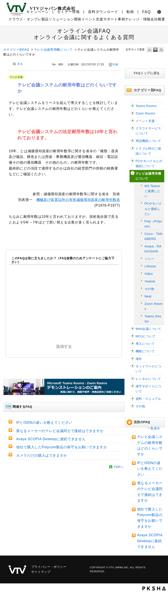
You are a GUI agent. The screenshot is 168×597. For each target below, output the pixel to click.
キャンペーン (37, 12)
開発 (77, 19)
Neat (148, 296)
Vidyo (149, 273)
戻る (20, 63)
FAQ (146, 12)
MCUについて (146, 336)
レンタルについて (148, 379)
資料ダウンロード (103, 12)
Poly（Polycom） (154, 224)
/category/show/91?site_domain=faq (133, 351)
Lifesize (150, 266)
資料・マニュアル (148, 398)
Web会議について (148, 329)
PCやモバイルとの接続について (149, 163)
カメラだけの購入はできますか (41, 455)
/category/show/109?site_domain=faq (133, 120)
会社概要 (157, 19)
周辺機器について (148, 141)
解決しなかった (65, 319)
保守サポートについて (148, 388)
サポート (110, 19)
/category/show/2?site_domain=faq (133, 161)
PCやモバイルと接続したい (153, 208)
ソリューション (61, 19)
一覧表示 (153, 428)
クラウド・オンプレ (25, 19)
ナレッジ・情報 (137, 19)
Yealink (150, 281)
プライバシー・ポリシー (48, 566)
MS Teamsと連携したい (153, 191)
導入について (145, 343)
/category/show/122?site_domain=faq (133, 113)
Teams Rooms (146, 106)
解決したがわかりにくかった (81, 284)
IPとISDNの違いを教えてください (150, 468)
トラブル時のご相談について (148, 151)
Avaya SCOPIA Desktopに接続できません (150, 541)
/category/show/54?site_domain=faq (133, 128)
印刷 (115, 64)
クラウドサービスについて (148, 131)
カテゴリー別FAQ (16, 49)
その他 (149, 289)
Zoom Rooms (145, 113)
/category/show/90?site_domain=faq (133, 358)
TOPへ (119, 467)
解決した (43, 284)
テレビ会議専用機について (53, 49)
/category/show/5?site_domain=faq (133, 173)
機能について (145, 351)
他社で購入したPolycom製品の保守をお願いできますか (61, 447)
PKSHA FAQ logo (154, 588)
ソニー (149, 259)
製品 (45, 19)
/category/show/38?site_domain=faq (133, 386)
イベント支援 (92, 19)
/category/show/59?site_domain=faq (133, 398)
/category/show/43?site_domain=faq (133, 378)
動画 (130, 12)
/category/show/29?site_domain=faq (133, 148)
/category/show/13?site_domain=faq (133, 328)
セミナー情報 (68, 12)
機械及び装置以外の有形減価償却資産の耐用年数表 (78, 200)
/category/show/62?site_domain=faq (133, 140)
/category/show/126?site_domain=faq (133, 106)
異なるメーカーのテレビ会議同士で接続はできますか (59, 431)
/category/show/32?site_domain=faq (133, 343)
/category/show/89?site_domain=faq (133, 366)
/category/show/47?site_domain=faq (133, 406)
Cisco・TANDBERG (154, 236)
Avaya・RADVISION (153, 249)
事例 (121, 19)
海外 (139, 359)
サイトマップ (41, 572)
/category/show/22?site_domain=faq (133, 336)
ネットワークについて (148, 369)
